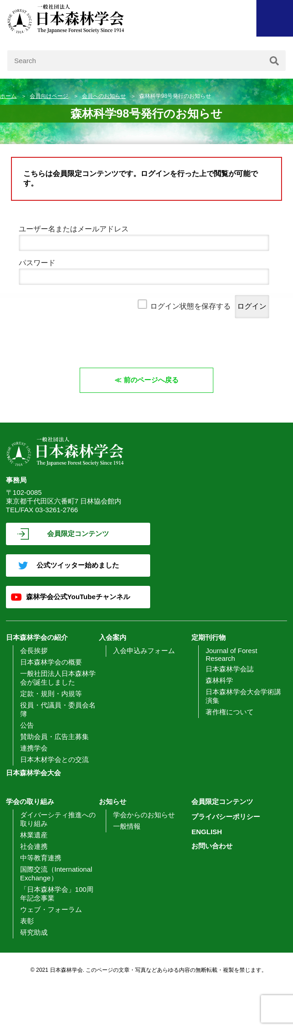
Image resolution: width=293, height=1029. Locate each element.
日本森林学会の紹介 (37, 637)
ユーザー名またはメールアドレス (74, 229)
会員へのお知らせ (104, 96)
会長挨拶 (34, 650)
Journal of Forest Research (231, 654)
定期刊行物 (208, 637)
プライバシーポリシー (225, 816)
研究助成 (34, 932)
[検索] (274, 60)
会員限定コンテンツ (78, 533)
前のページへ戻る (151, 380)
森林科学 (219, 680)
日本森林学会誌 (230, 669)
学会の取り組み (30, 801)
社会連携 (34, 846)
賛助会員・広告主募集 (54, 736)
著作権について (230, 712)
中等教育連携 (40, 858)
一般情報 (127, 826)
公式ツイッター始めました (78, 565)
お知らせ (112, 801)
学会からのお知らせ (144, 815)
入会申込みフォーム (144, 650)
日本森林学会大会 (33, 773)
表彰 (27, 921)
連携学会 (34, 748)
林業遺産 (34, 835)
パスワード (37, 263)
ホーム (8, 96)
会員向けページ (49, 96)
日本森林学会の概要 (51, 662)
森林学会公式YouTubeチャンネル (78, 596)
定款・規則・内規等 (51, 693)
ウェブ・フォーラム (51, 909)
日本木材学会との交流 (54, 759)
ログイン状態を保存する (190, 306)
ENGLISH (206, 832)
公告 (27, 725)
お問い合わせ (212, 846)
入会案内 (112, 637)
